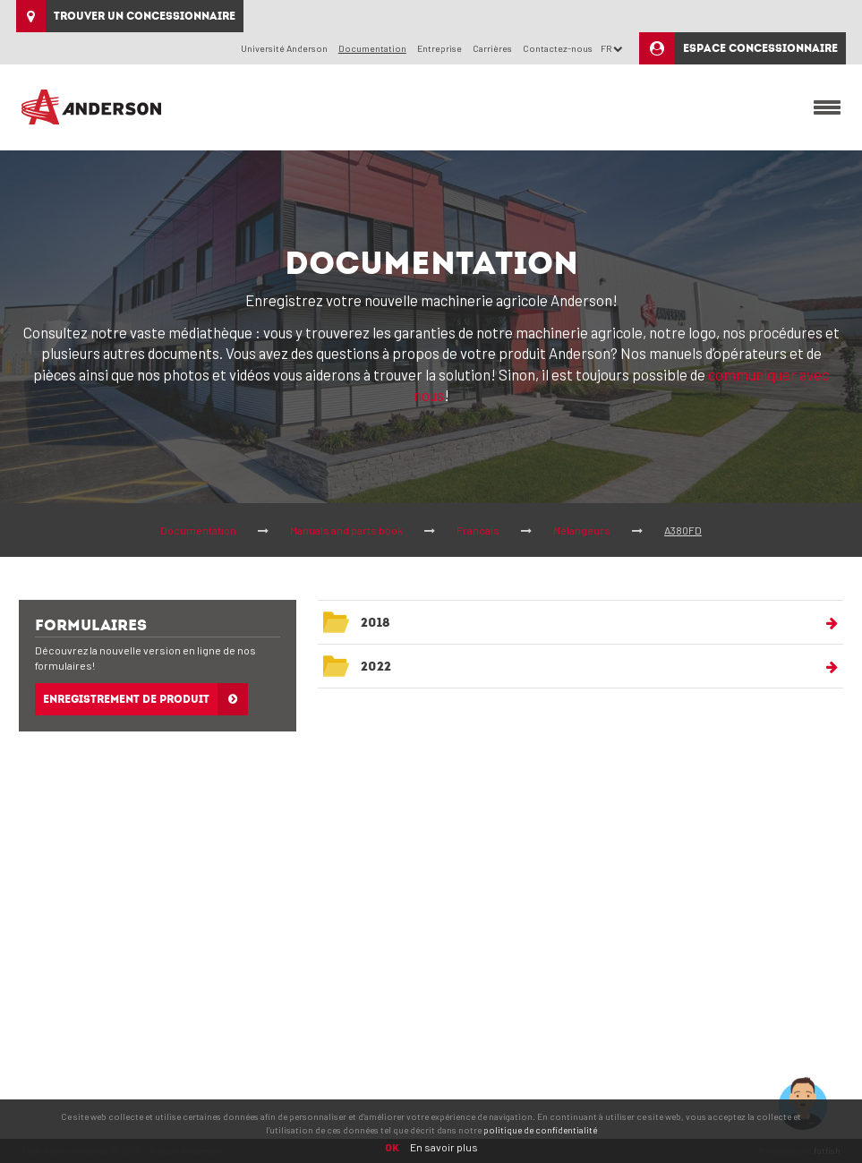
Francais (478, 530)
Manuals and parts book (346, 530)
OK (392, 1147)
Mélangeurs (581, 530)
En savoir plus (444, 1147)
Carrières (492, 48)
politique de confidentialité (540, 1130)
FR (612, 48)
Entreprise (439, 48)
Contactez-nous (558, 48)
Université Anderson (284, 48)
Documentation (198, 530)
